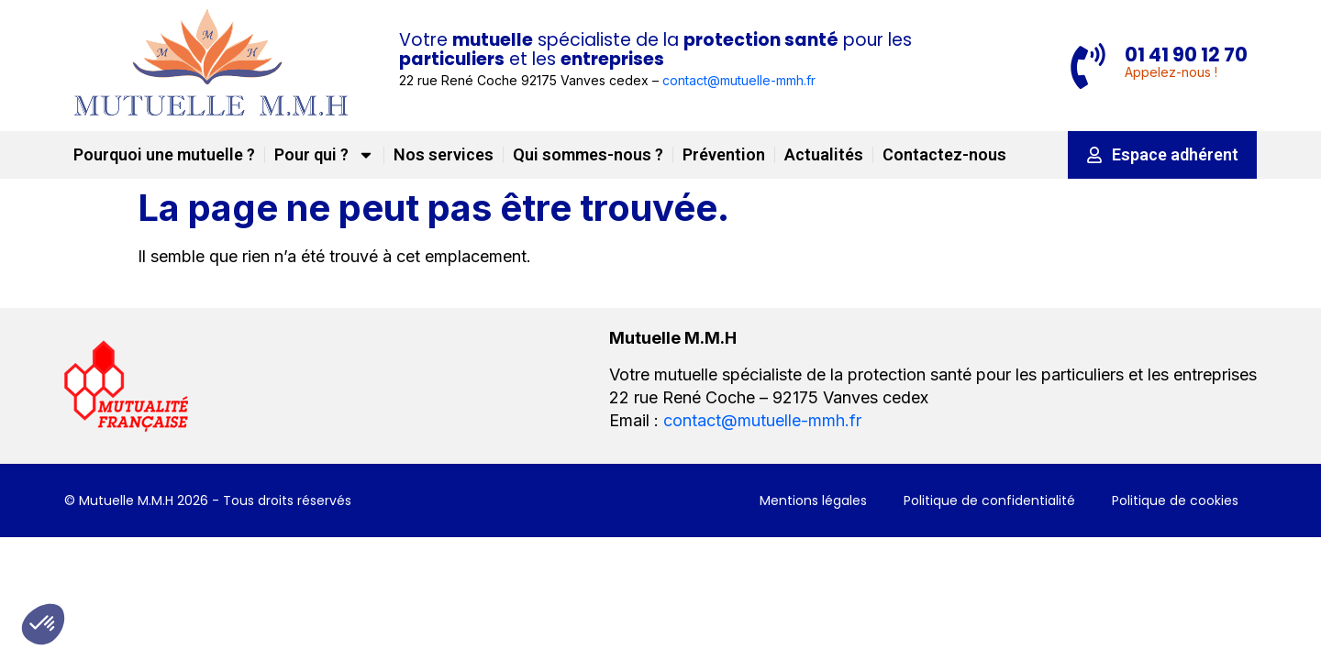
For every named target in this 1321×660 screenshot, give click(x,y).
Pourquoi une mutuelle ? (164, 154)
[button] (43, 624)
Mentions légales (813, 500)
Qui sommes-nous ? (588, 154)
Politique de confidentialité (989, 500)
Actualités (823, 154)
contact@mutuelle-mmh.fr (739, 80)
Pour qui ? (324, 155)
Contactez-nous (944, 154)
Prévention (724, 154)
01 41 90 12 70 (1186, 54)
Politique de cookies (1175, 500)
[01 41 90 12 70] (1088, 66)
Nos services (444, 154)
